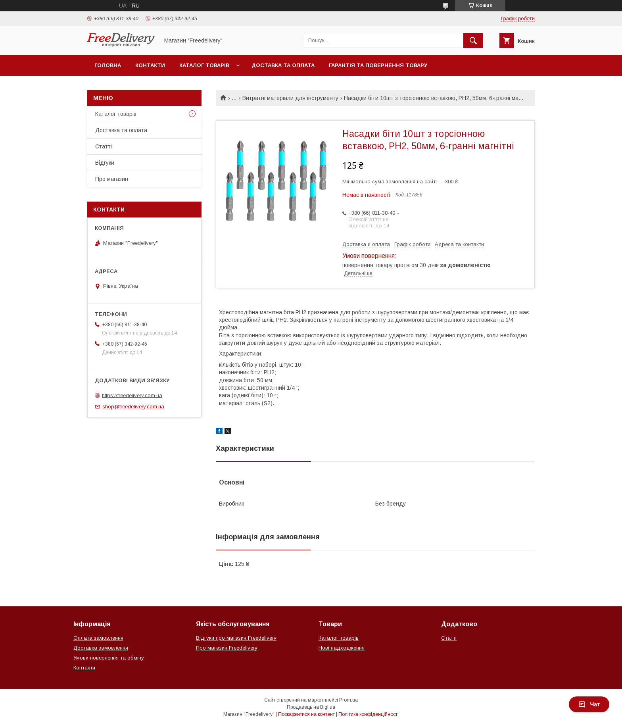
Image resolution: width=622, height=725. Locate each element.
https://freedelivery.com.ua (132, 395)
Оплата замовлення (98, 638)
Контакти (150, 65)
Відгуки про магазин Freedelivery (236, 638)
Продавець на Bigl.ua (311, 707)
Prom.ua (348, 700)
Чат (589, 704)
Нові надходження (342, 648)
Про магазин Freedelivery (226, 648)
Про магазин (111, 179)
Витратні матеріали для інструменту (290, 98)
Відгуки (104, 163)
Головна (107, 65)
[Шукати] (473, 40)
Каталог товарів (204, 65)
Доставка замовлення (100, 648)
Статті (103, 146)
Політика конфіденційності (368, 714)
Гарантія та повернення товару (378, 65)
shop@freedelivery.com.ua (133, 407)
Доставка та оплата (283, 65)
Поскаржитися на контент (306, 714)
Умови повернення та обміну (108, 658)
